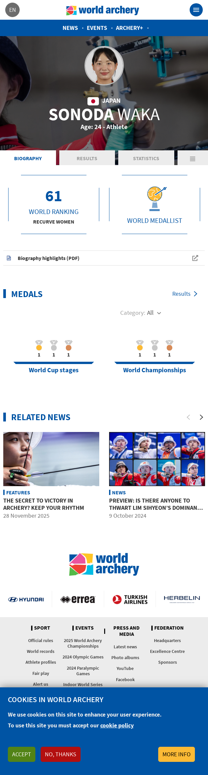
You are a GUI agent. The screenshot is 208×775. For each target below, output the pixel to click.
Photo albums (125, 657)
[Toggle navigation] (196, 9)
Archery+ (129, 28)
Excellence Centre (167, 651)
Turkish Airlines (130, 599)
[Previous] (188, 417)
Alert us (40, 684)
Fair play (40, 673)
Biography (28, 158)
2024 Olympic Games (83, 657)
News (70, 28)
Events (97, 28)
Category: (132, 312)
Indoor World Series (83, 684)
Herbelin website (182, 599)
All (150, 312)
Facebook (125, 679)
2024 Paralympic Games (83, 671)
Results (87, 158)
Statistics (146, 158)
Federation (169, 628)
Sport (42, 628)
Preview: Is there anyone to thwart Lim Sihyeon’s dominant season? (154, 507)
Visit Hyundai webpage (26, 599)
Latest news (125, 647)
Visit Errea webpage (78, 599)
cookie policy (117, 725)
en (12, 9)
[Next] (201, 417)
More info (176, 754)
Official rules (40, 640)
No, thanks (60, 754)
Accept (21, 754)
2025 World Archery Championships (83, 643)
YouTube (125, 668)
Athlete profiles (41, 662)
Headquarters (167, 640)
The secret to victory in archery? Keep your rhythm (43, 504)
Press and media (126, 631)
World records (40, 651)
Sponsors (167, 662)
